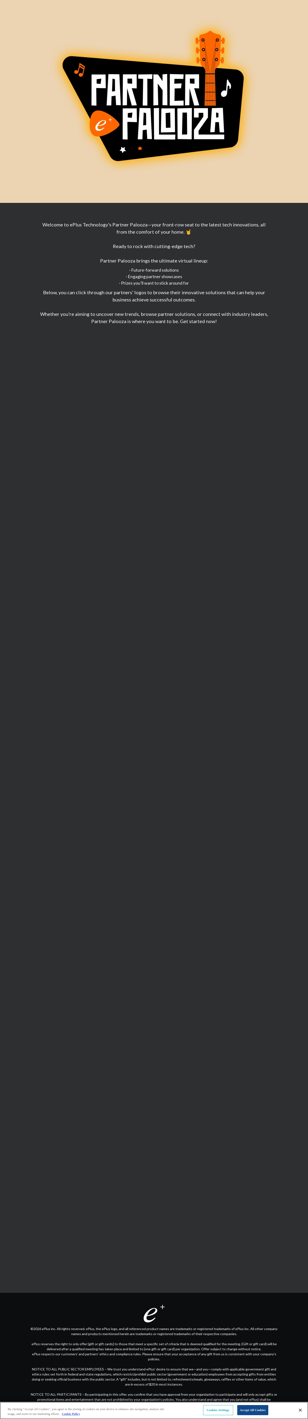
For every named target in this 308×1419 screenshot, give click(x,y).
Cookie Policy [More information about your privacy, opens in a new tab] (71, 1414)
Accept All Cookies (253, 1410)
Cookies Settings (218, 1410)
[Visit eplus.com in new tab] (154, 1313)
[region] (154, 1410)
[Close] (300, 1410)
